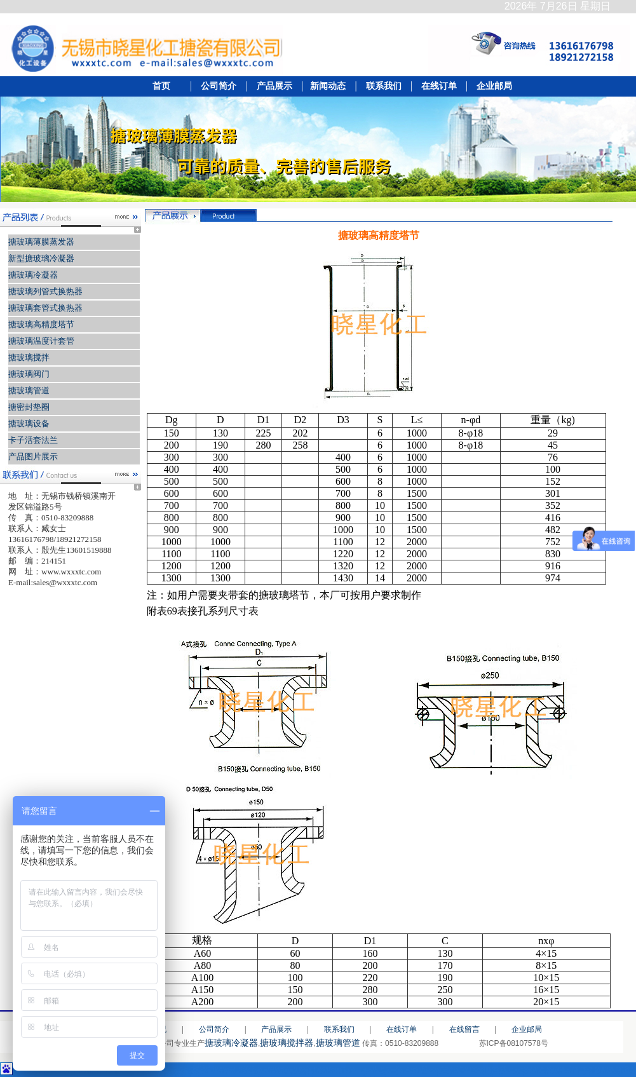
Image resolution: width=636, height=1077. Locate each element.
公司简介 (217, 86)
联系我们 (383, 86)
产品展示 (273, 86)
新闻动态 (328, 86)
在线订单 (439, 86)
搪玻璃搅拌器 (286, 1043)
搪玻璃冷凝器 (231, 1043)
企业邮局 (491, 86)
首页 (164, 86)
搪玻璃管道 (338, 1043)
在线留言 (464, 1029)
